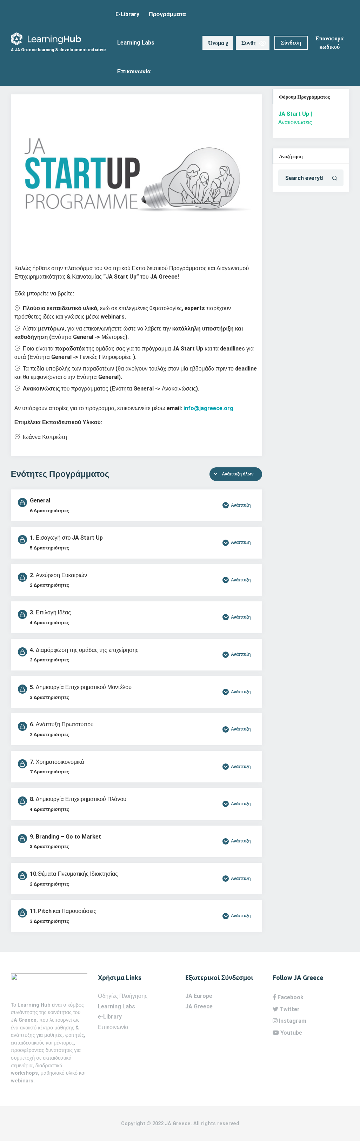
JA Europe (198, 996)
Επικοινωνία (134, 71)
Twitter (286, 1009)
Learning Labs (135, 42)
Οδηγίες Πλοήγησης (122, 996)
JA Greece (199, 1006)
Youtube (287, 1032)
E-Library (127, 14)
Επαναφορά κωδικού (329, 43)
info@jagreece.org (208, 408)
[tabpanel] (136, 275)
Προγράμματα (167, 14)
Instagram (289, 1020)
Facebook (288, 997)
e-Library (110, 1016)
